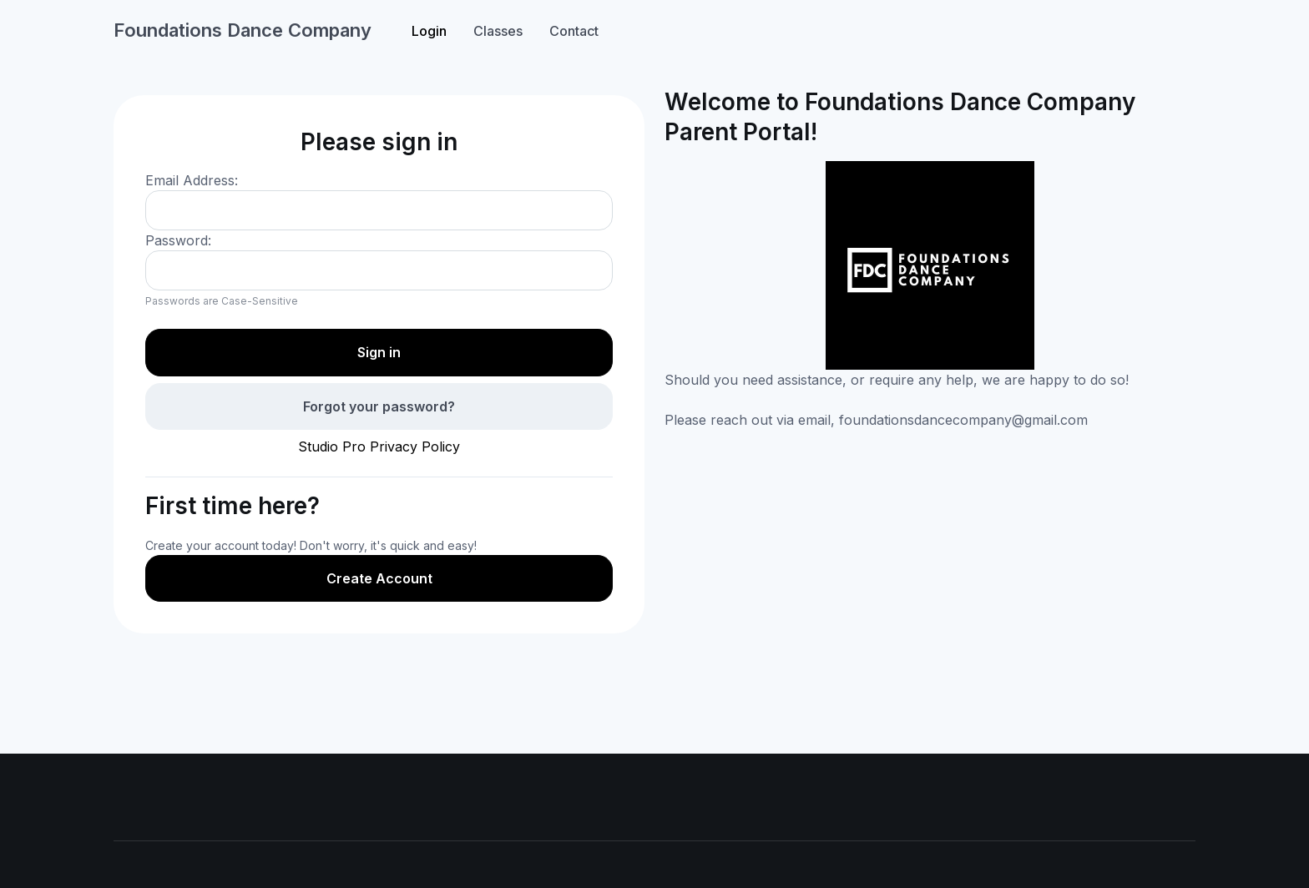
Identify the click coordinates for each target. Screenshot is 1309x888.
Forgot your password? (379, 406)
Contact (574, 31)
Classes (498, 31)
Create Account (379, 578)
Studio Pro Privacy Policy (379, 446)
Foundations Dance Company (242, 30)
